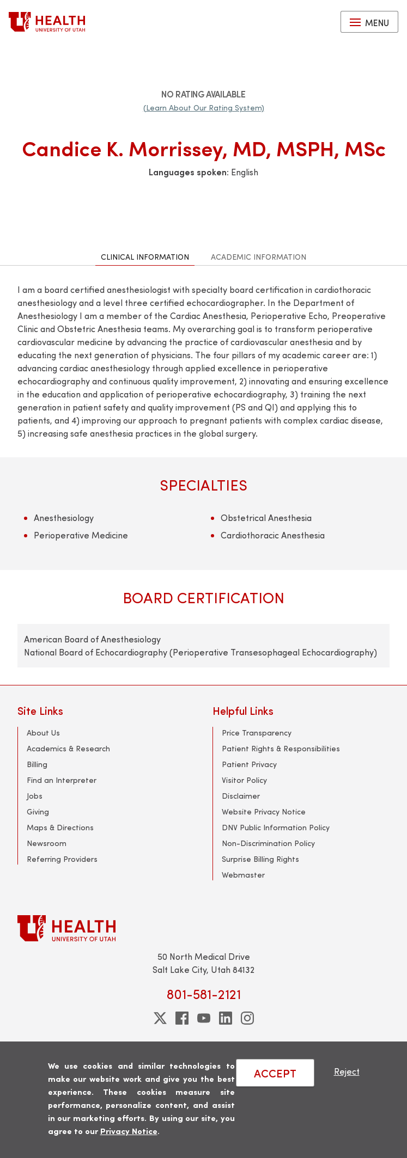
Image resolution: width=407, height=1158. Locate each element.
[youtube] (203, 1018)
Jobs (34, 796)
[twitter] (160, 1018)
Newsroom (46, 843)
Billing (37, 764)
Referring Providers (62, 859)
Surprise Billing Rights (260, 859)
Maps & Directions (60, 827)
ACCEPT (275, 1072)
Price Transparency (256, 732)
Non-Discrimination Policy (268, 843)
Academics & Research (68, 748)
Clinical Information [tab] (145, 257)
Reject (347, 1071)
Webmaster (243, 874)
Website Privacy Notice (264, 811)
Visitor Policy (244, 780)
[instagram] (247, 1018)
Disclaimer (241, 796)
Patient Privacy (249, 764)
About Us (43, 732)
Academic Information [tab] (258, 257)
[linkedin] (225, 1018)
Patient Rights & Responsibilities (281, 748)
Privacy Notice (128, 1130)
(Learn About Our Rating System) (203, 107)
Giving (38, 811)
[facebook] (182, 1018)
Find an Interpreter (61, 780)
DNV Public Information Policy (276, 827)
